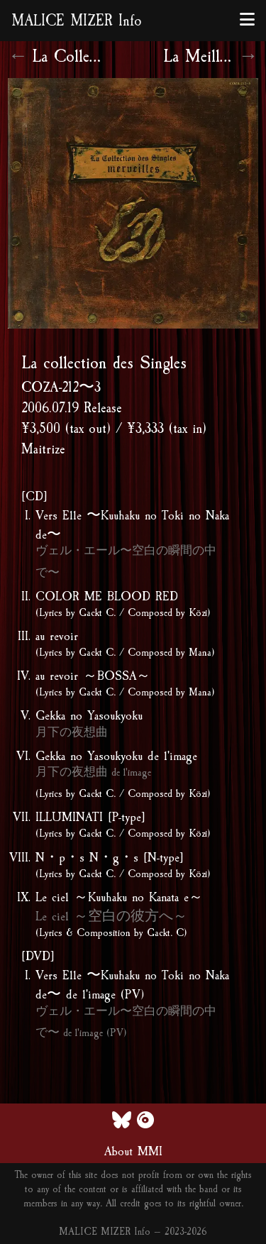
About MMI (133, 1151)
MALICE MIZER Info (76, 21)
